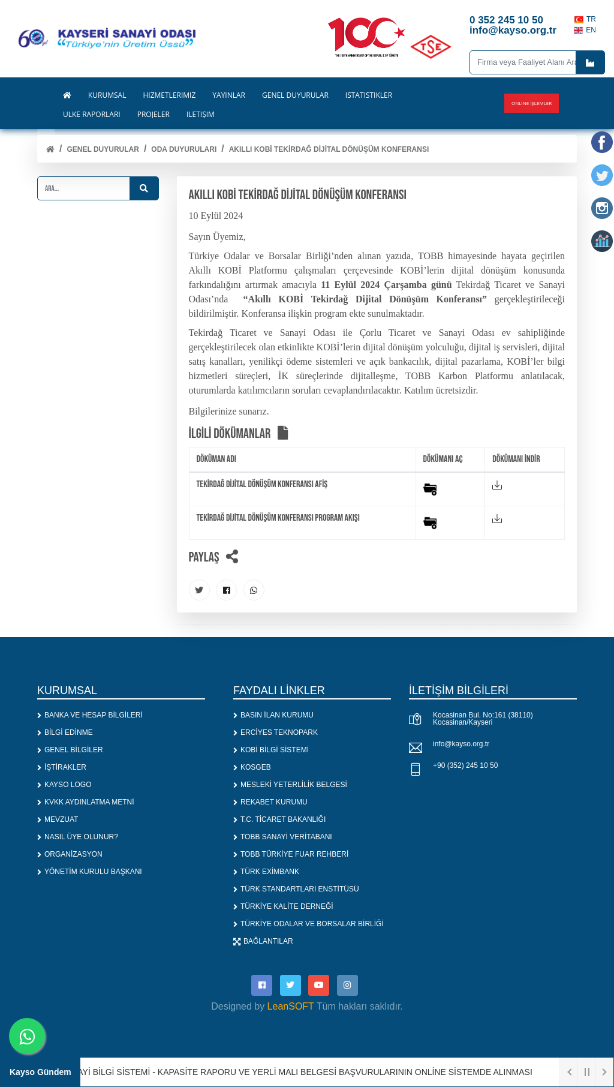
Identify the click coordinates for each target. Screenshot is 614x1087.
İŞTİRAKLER (61, 767)
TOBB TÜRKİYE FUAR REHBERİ (290, 854)
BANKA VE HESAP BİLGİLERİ (90, 715)
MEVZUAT (57, 819)
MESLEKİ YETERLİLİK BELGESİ (290, 784)
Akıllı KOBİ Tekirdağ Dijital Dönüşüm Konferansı (329, 149)
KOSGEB (252, 767)
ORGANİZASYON (70, 854)
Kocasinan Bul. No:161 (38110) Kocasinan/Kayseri (483, 718)
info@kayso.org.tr (461, 744)
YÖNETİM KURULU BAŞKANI (89, 871)
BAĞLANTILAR (263, 941)
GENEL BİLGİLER (70, 750)
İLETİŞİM (200, 114)
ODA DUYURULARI (183, 149)
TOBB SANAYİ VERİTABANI (282, 837)
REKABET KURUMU (270, 802)
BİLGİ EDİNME (65, 732)
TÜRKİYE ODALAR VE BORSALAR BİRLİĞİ (308, 924)
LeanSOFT (290, 1006)
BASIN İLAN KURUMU (273, 715)
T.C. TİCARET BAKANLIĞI (279, 819)
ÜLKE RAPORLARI (92, 114)
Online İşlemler (531, 103)
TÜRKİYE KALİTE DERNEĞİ (283, 906)
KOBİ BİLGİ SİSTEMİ (271, 750)
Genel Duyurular (103, 149)
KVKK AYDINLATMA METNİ (85, 802)
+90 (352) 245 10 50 (465, 765)
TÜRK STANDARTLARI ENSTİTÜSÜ (296, 889)
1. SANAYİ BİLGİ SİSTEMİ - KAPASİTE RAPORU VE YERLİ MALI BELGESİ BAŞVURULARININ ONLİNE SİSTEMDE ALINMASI (292, 1072)
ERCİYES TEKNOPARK (275, 732)
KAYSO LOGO (64, 784)
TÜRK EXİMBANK (266, 871)
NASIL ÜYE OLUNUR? (77, 837)
